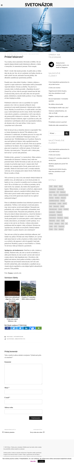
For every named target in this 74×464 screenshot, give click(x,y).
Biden (55, 186)
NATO (64, 203)
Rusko (66, 218)
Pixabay (10, 273)
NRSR (62, 206)
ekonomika (60, 189)
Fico (51, 195)
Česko (51, 229)
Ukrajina (57, 223)
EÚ (57, 192)
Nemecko (56, 206)
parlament (52, 212)
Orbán (60, 209)
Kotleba (57, 198)
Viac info (33, 461)
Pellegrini (59, 212)
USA (62, 223)
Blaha (60, 186)
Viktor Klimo (23, 54)
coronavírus (53, 189)
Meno (7, 388)
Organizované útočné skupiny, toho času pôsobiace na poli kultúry (58, 93)
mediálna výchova (54, 200)
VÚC (55, 226)
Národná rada (53, 209)
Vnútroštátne (18, 336)
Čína (56, 229)
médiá (59, 203)
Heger (55, 195)
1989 (51, 186)
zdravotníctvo (20, 338)
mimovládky (53, 203)
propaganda (53, 215)
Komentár (8, 362)
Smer (58, 220)
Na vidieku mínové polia (56, 104)
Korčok (51, 198)
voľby (51, 226)
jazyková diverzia (63, 195)
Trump (51, 223)
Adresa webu (9, 407)
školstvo (61, 229)
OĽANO (66, 209)
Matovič (63, 198)
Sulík (62, 220)
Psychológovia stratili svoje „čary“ (59, 107)
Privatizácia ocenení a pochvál (58, 122)
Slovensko (10, 338)
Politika (10, 336)
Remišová (60, 218)
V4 (66, 223)
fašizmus (62, 192)
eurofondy (52, 192)
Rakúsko (60, 215)
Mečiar (62, 200)
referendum (53, 218)
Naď (51, 206)
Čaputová (61, 226)
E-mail (7, 397)
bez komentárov (34, 54)
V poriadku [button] (41, 461)
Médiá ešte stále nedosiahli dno (58, 125)
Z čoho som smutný (54, 88)
